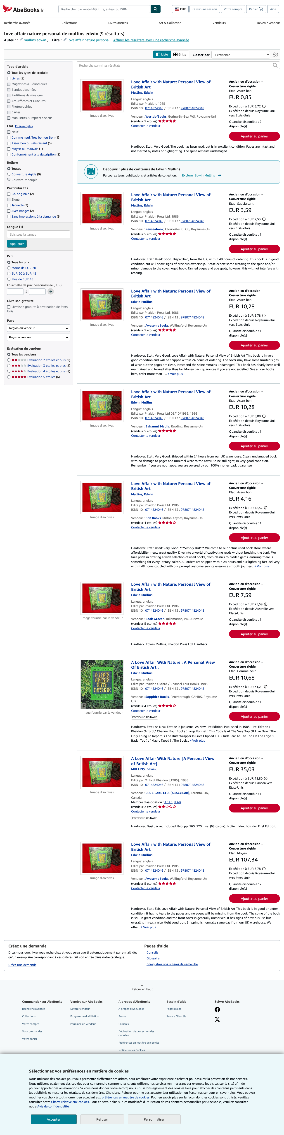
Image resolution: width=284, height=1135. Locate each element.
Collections (69, 23)
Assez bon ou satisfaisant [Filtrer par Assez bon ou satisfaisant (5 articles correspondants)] (29, 143)
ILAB (177, 802)
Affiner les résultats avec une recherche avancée (151, 40)
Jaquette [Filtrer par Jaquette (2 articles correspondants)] (17, 205)
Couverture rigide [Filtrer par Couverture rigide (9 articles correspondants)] (24, 174)
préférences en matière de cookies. (126, 1097)
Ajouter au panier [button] (254, 136)
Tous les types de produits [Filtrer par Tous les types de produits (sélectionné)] (28, 72)
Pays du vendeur (20, 337)
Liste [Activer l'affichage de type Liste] (162, 54)
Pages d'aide (173, 1008)
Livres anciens (118, 23)
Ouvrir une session (204, 9)
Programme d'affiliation (84, 1016)
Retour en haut (142, 989)
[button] (275, 65)
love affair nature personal (89, 40)
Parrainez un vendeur (83, 1024)
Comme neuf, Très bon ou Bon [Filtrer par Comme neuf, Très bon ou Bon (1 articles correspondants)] (33, 137)
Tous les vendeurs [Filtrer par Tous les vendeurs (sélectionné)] (24, 354)
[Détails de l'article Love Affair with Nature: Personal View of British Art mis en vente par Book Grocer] (102, 598)
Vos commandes (32, 1031)
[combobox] (104, 9)
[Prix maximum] (37, 291)
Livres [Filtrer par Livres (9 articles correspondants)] (15, 78)
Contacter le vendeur (145, 126)
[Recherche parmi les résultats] (178, 65)
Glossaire (153, 958)
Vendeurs (219, 23)
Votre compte (233, 9)
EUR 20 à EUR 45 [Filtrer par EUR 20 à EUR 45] (22, 273)
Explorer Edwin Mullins (202, 175)
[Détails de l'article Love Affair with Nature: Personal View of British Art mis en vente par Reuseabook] (102, 208)
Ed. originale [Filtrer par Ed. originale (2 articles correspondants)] (20, 194)
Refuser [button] (102, 1119)
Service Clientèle (176, 1016)
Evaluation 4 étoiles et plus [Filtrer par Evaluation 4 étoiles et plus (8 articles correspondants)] (41, 371)
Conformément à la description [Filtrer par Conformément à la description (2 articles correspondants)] (33, 154)
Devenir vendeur (268, 23)
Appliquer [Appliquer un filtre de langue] (17, 244)
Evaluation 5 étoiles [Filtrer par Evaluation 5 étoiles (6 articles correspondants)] (36, 377)
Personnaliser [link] (154, 1119)
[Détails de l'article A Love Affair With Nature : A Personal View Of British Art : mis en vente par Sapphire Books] (102, 685)
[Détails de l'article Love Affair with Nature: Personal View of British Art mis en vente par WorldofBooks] (102, 95)
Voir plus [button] (176, 374)
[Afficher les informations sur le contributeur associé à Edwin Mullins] (142, 92)
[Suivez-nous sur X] (217, 1020)
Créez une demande (22, 965)
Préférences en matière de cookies (138, 1042)
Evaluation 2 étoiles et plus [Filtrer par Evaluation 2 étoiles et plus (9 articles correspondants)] (41, 360)
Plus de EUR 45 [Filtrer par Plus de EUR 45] (20, 279)
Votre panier (29, 1038)
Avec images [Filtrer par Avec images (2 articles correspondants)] (20, 211)
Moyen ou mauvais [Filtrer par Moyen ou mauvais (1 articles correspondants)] (25, 149)
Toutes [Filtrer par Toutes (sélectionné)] (14, 168)
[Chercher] (156, 9)
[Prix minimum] (15, 291)
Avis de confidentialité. (53, 1106)
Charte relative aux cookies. (70, 1102)
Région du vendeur (22, 328)
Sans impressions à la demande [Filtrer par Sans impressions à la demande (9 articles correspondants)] (33, 216)
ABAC (168, 802)
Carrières (123, 1024)
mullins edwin (35, 40)
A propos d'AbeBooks (131, 1008)
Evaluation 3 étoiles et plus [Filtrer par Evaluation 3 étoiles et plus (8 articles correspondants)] (41, 365)
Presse (122, 1016)
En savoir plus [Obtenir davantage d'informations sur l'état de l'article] (24, 126)
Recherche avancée (17, 23)
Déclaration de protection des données (136, 1033)
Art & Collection (170, 23)
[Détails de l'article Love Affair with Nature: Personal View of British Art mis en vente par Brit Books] (102, 497)
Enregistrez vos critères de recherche (172, 964)
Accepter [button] (54, 1119)
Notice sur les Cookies (131, 1050)
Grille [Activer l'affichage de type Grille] (179, 54)
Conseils (152, 952)
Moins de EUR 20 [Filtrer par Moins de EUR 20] (22, 268)
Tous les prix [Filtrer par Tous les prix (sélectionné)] (18, 262)
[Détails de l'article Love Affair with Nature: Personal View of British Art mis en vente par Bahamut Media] (102, 405)
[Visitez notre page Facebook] (217, 1010)
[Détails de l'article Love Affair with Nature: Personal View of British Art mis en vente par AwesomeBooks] (102, 305)
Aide (273, 9)
